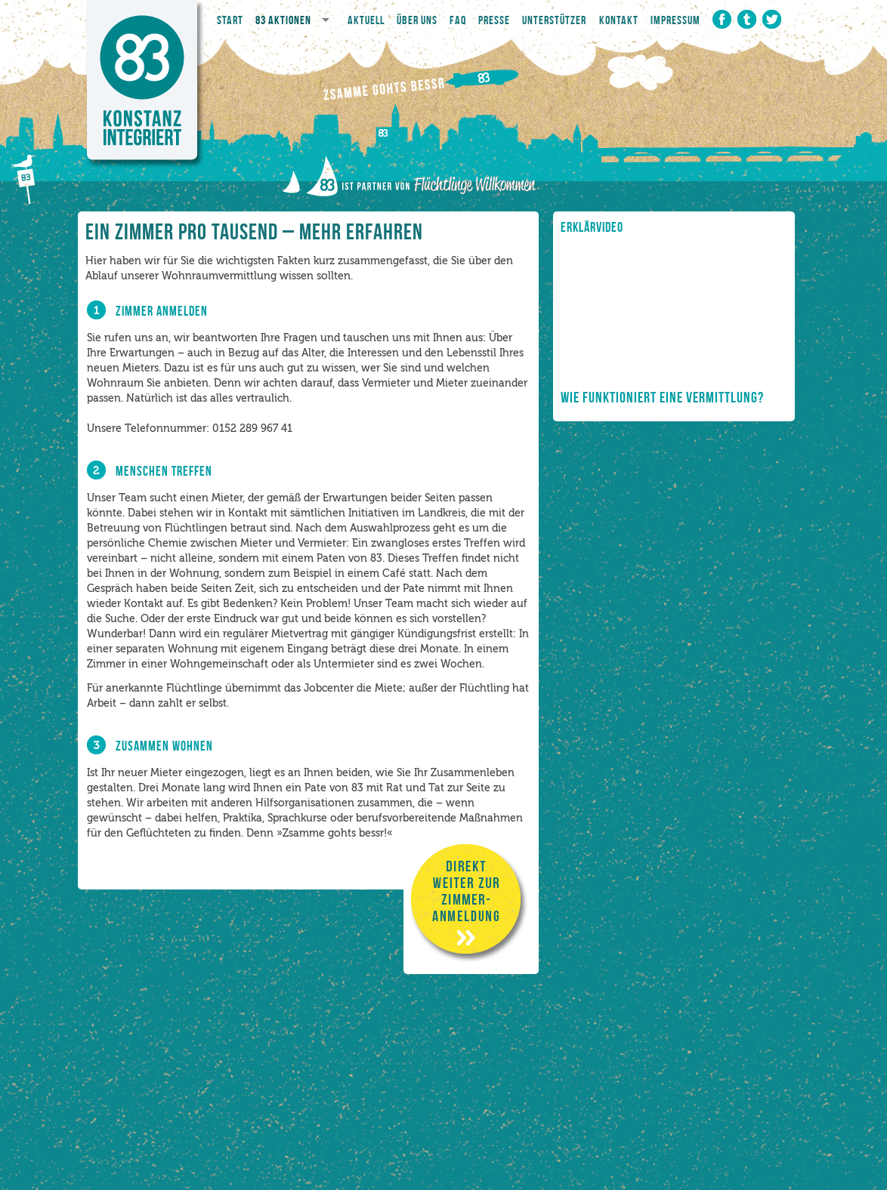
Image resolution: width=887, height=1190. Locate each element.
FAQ (458, 20)
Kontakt (618, 20)
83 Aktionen (283, 20)
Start (230, 20)
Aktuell (366, 20)
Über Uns (417, 20)
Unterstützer (554, 20)
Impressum (675, 20)
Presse (494, 20)
